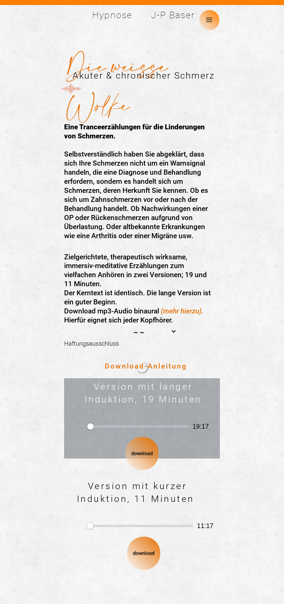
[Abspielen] (76, 426)
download (141, 453)
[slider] (138, 426)
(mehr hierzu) (181, 311)
